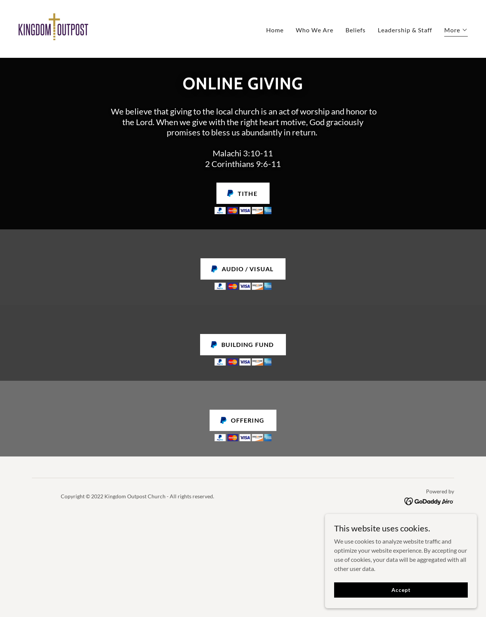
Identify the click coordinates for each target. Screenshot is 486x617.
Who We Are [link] (314, 29)
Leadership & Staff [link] (405, 29)
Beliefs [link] (356, 29)
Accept (400, 605)
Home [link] (275, 29)
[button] (456, 31)
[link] (53, 28)
